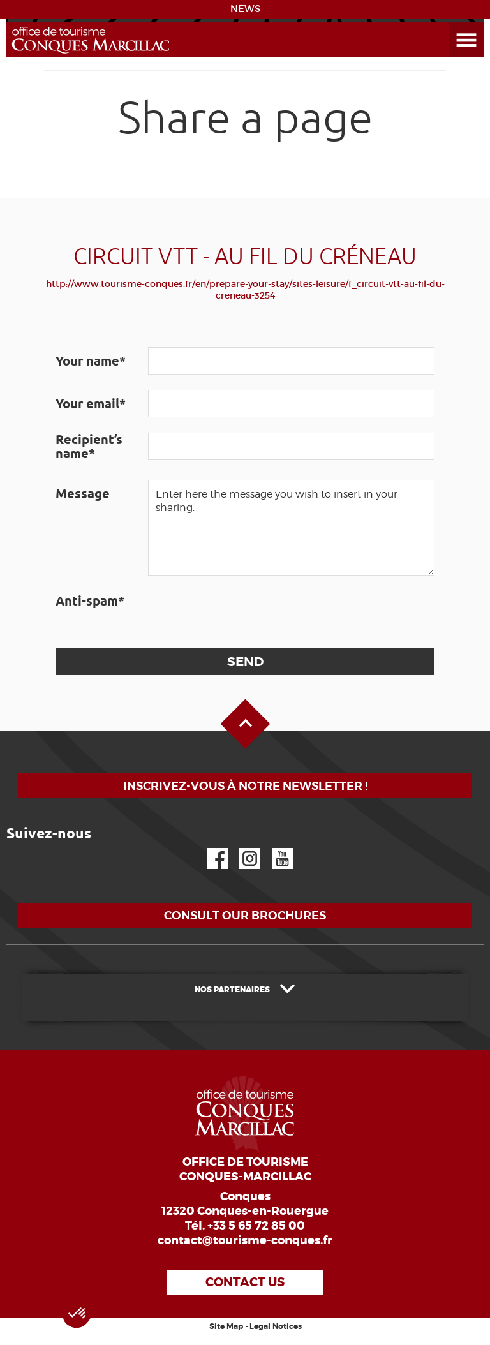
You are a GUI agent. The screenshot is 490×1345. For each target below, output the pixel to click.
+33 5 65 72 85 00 (256, 1225)
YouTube (274, 848)
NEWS (245, 9)
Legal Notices (275, 1326)
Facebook (209, 848)
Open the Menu (452, 22)
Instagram (240, 848)
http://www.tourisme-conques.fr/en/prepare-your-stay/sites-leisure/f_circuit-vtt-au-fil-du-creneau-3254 (245, 289)
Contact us (245, 1282)
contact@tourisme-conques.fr (245, 1240)
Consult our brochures (245, 915)
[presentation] (245, 612)
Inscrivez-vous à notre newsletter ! (245, 785)
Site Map (226, 1326)
